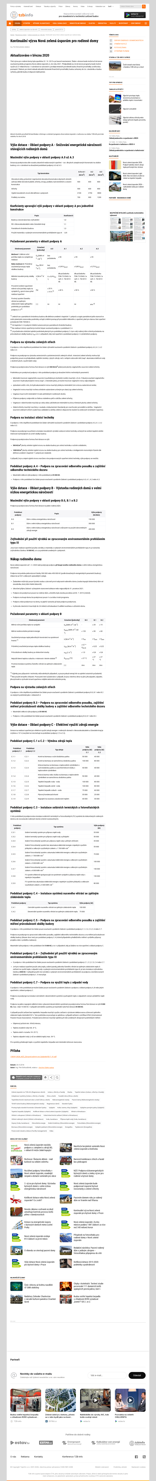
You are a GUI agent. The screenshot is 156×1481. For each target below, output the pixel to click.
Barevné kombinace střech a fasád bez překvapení (89, 1160)
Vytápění (52, 1108)
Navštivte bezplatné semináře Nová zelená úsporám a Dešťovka (89, 1147)
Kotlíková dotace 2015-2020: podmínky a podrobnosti (86, 1263)
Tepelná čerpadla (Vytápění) (21, 1111)
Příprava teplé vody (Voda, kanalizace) (73, 1119)
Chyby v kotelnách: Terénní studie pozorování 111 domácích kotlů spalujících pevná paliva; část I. (88, 1286)
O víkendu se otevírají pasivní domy (39, 1250)
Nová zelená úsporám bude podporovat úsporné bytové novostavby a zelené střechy (86, 1186)
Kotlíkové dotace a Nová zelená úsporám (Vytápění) (50, 1111)
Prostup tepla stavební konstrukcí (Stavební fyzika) (28, 1108)
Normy (75, 6)
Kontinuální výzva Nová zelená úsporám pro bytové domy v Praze (88, 1211)
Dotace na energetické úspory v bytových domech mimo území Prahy (38, 1225)
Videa (82, 6)
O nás (13, 1456)
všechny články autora (46, 1067)
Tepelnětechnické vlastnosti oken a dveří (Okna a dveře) (30, 1100)
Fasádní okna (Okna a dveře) (68, 1096)
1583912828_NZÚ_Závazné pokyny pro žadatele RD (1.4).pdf (33, 1057)
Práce (60, 6)
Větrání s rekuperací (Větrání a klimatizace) (26, 1115)
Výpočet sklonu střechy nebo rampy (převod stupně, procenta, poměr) (134, 119)
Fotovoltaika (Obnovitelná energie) (89, 1123)
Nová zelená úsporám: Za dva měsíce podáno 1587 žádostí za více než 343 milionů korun (89, 1225)
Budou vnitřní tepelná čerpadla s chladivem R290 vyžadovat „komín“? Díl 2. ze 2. (87, 1299)
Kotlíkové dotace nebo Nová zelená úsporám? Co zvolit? (39, 1199)
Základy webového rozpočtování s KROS (123, 138)
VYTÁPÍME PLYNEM (121, 51)
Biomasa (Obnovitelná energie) (22, 1127)
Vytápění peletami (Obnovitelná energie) (49, 1127)
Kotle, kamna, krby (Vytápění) (67, 1108)
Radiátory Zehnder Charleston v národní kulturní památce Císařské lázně (40, 1299)
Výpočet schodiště (129, 109)
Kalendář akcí (28, 6)
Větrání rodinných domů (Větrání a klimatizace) (27, 1119)
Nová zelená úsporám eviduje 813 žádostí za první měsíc (37, 1237)
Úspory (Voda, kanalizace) (20, 1123)
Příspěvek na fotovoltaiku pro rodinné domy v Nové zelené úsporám (86, 1237)
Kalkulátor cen (100, 6)
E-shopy (90, 6)
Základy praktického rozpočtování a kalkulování (126, 150)
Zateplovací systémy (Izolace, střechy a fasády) (27, 1096)
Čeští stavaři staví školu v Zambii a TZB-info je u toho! (133, 66)
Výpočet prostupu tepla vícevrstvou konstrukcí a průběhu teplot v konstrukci (132, 97)
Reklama (25, 1456)
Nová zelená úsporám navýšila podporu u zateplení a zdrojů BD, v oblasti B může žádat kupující (38, 1147)
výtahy (14, 29)
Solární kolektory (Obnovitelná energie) (61, 1123)
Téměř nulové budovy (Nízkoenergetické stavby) (27, 1104)
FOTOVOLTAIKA (120, 47)
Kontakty (38, 1456)
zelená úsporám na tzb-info (28, 29)
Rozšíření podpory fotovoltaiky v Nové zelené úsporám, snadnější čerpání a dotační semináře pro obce (40, 1173)
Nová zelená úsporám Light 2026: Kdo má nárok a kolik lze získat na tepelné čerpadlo (133, 175)
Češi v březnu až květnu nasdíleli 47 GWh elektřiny (38, 1286)
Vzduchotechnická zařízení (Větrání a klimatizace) (61, 1115)
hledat (57, 1077)
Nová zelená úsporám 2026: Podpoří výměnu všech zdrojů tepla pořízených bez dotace (133, 164)
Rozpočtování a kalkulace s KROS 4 (122, 144)
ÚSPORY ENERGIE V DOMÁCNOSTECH (128, 40)
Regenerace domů (20, 35)
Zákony (67, 6)
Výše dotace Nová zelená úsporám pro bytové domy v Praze (39, 1263)
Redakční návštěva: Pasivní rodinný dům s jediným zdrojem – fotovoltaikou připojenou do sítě (89, 1250)
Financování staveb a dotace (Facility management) (29, 1131)
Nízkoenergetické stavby (60, 1100)
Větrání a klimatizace (78, 1111)
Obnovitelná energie (38, 1123)
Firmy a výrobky (15, 6)
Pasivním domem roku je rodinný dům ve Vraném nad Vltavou (88, 1199)
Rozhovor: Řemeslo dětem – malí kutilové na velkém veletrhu (38, 1160)
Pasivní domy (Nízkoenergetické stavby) (85, 1100)
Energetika (68, 1127)
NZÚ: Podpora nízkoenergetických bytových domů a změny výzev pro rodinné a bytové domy (89, 1173)
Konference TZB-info (72, 1456)
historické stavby (46, 29)
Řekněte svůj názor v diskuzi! (28, 1078)
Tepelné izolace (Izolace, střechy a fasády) (89, 1092)
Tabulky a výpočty (50, 6)
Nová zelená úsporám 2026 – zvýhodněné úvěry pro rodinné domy (133, 186)
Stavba (12, 35)
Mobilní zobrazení (102, 1467)
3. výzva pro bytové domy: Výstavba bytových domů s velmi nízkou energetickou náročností (39, 1186)
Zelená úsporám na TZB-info (36, 35)
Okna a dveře (51, 1096)
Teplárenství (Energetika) (83, 1127)
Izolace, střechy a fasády (56, 1092)
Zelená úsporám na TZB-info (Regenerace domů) (28, 1092)
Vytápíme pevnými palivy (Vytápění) (92, 1108)
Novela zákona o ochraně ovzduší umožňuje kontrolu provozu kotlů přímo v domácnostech (38, 1212)
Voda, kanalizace (52, 1119)
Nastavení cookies (139, 1467)
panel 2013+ (59, 29)
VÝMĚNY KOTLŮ (120, 44)
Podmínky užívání (120, 1467)
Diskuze (38, 6)
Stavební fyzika (67, 1104)
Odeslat (137, 1375)
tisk (45, 1077)
